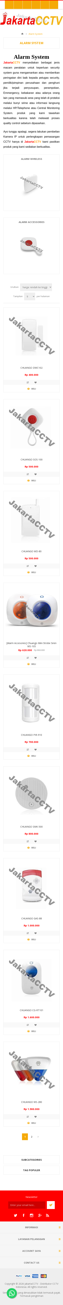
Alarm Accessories (32, 222)
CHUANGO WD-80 (31, 551)
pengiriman (37, 1295)
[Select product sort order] (36, 287)
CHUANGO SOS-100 (32, 459)
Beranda (22, 34)
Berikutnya (38, 1136)
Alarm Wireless (31, 158)
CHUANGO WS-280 (31, 1102)
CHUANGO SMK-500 (31, 826)
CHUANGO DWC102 (31, 367)
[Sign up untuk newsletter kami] (26, 1205)
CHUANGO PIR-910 (31, 734)
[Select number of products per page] (29, 296)
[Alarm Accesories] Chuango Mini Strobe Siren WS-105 (31, 644)
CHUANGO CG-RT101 (31, 1010)
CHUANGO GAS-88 (31, 918)
